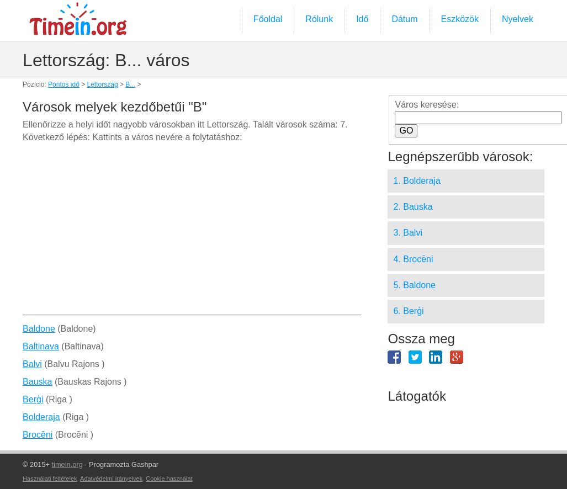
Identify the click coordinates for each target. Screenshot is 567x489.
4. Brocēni (413, 259)
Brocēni (37, 434)
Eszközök (460, 19)
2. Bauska (412, 206)
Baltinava (41, 346)
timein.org (67, 464)
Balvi (32, 364)
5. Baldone (414, 285)
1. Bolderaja (416, 180)
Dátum (404, 19)
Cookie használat (169, 478)
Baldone (39, 328)
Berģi (33, 399)
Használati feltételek (50, 478)
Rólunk (319, 19)
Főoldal (267, 19)
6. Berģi (408, 311)
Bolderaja (41, 417)
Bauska (37, 381)
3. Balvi (407, 232)
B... (130, 84)
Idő (362, 19)
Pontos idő (64, 84)
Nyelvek (517, 19)
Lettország (102, 84)
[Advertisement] (192, 233)
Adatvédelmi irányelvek (111, 478)
